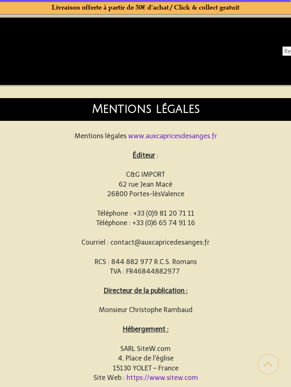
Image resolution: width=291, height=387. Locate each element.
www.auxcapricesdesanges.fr (172, 136)
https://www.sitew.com (162, 378)
